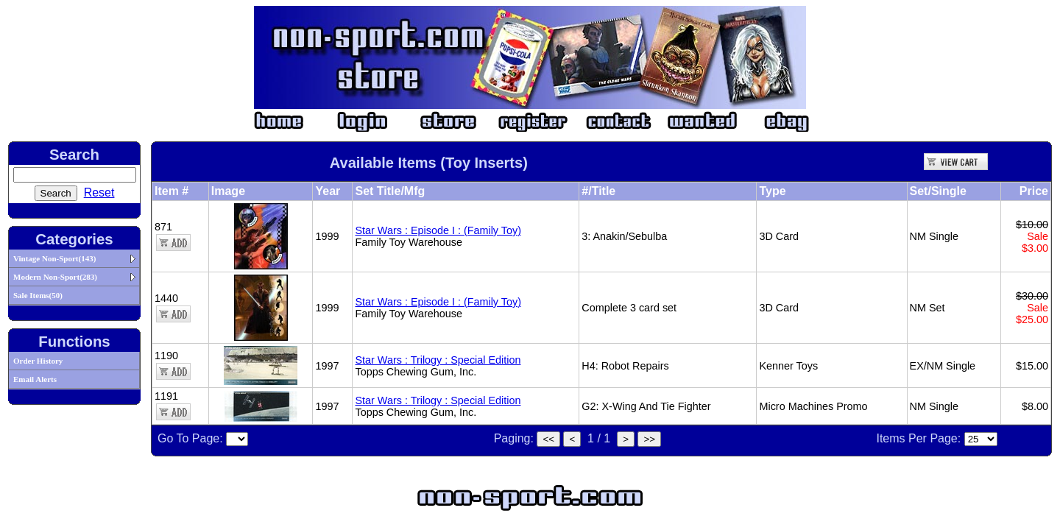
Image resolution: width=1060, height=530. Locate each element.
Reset (99, 192)
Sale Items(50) (38, 295)
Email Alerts (35, 379)
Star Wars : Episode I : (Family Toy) (438, 230)
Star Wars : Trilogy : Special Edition (437, 360)
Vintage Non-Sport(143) (54, 258)
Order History (38, 360)
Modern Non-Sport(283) (55, 276)
